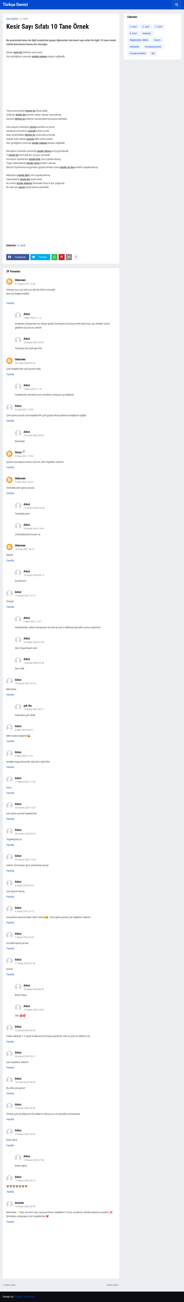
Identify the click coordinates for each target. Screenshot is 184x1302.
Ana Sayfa (12, 18)
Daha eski (112, 1284)
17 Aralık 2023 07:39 (25, 963)
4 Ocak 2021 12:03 (24, 456)
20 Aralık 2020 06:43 (25, 363)
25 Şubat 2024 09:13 (34, 575)
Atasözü (146, 33)
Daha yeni (9, 1284)
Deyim (157, 40)
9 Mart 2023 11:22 (24, 756)
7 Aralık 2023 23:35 (24, 937)
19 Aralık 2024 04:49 (25, 1082)
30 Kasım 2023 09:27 (25, 834)
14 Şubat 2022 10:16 (25, 595)
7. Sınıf (158, 26)
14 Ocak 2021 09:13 (24, 549)
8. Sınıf (133, 33)
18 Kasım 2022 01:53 (25, 683)
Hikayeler (134, 46)
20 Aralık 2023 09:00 (34, 435)
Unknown (20, 280)
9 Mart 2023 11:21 (33, 621)
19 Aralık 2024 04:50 (25, 1108)
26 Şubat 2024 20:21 (25, 1056)
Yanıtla (10, 303)
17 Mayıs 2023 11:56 (25, 782)
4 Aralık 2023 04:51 (24, 885)
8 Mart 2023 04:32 (24, 730)
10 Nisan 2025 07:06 (34, 642)
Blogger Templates (24, 1296)
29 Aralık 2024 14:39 (34, 528)
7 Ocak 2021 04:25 (24, 482)
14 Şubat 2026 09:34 (34, 663)
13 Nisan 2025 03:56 (25, 1206)
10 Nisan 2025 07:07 (25, 1134)
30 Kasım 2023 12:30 (25, 859)
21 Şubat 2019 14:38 (25, 284)
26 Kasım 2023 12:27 (25, 807)
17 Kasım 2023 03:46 (34, 508)
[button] (176, 4)
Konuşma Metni (138, 53)
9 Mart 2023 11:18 (33, 389)
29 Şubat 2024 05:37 (34, 342)
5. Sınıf (133, 26)
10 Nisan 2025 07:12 (25, 1180)
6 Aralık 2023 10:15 (24, 911)
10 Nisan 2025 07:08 (34, 1160)
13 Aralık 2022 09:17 (34, 709)
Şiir (153, 53)
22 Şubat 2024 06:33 (34, 989)
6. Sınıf (24, 18)
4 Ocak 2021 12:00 (24, 409)
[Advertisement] (61, 83)
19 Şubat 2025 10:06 (34, 1010)
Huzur (18, 452)
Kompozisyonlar (153, 46)
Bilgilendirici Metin (139, 40)
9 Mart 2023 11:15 (33, 318)
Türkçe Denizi (15, 4)
